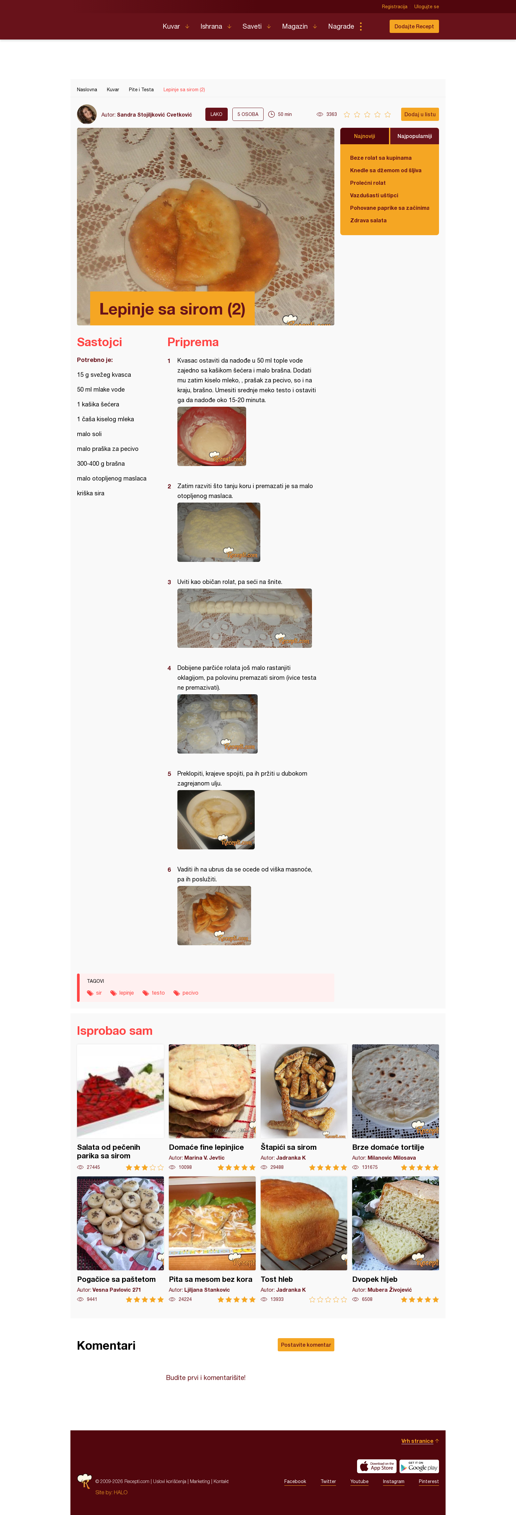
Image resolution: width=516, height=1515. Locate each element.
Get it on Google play (419, 1466)
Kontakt (221, 1481)
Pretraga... (373, 26)
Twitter (328, 1481)
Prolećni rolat (368, 182)
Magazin (295, 26)
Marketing (200, 1481)
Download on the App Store (377, 1466)
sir (99, 993)
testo (158, 993)
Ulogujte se (426, 6)
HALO (120, 1492)
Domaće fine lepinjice (212, 1107)
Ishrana (211, 26)
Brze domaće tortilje (395, 1107)
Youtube (359, 1481)
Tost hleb (304, 1239)
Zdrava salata (368, 220)
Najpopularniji (415, 136)
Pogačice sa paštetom (120, 1239)
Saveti (252, 26)
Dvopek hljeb (395, 1239)
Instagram (393, 1481)
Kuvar (171, 26)
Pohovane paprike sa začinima (389, 208)
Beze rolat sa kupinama (381, 157)
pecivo (190, 993)
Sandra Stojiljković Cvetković (154, 114)
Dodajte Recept (414, 26)
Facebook (295, 1481)
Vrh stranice (417, 1441)
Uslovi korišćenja (169, 1481)
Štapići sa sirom (304, 1107)
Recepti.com (115, 24)
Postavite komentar (306, 1344)
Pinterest (429, 1481)
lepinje (126, 993)
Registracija (394, 6)
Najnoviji (364, 136)
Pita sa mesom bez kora (212, 1239)
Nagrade (341, 26)
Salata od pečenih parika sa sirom (120, 1107)
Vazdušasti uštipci (374, 195)
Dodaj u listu (420, 114)
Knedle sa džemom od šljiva (386, 170)
